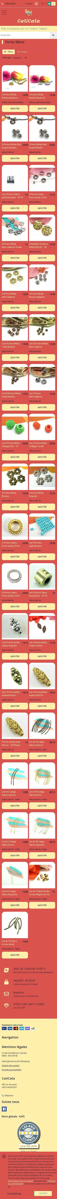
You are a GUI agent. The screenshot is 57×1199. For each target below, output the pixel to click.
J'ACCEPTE (43, 1193)
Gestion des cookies (10, 1065)
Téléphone (7, 1095)
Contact (29, 3)
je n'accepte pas (14, 1193)
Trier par (6, 57)
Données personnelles (11, 1069)
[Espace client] (36, 3)
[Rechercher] (53, 35)
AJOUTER (14, 108)
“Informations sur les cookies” (20, 1181)
